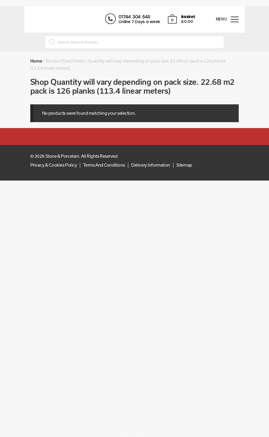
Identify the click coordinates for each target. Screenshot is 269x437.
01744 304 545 (139, 17)
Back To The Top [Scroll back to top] (129, 433)
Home (36, 61)
